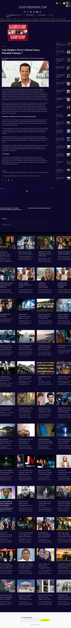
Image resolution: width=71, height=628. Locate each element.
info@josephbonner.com (14, 15)
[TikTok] (40, 12)
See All (52, 188)
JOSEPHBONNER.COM (32, 7)
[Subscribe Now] (45, 620)
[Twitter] (31, 12)
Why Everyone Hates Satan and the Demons (39, 208)
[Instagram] (24, 12)
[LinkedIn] (34, 12)
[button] (64, 3)
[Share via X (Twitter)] (5, 180)
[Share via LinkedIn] (8, 180)
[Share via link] (11, 180)
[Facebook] (28, 12)
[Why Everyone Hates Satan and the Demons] (39, 198)
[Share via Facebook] (2, 180)
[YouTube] (37, 12)
